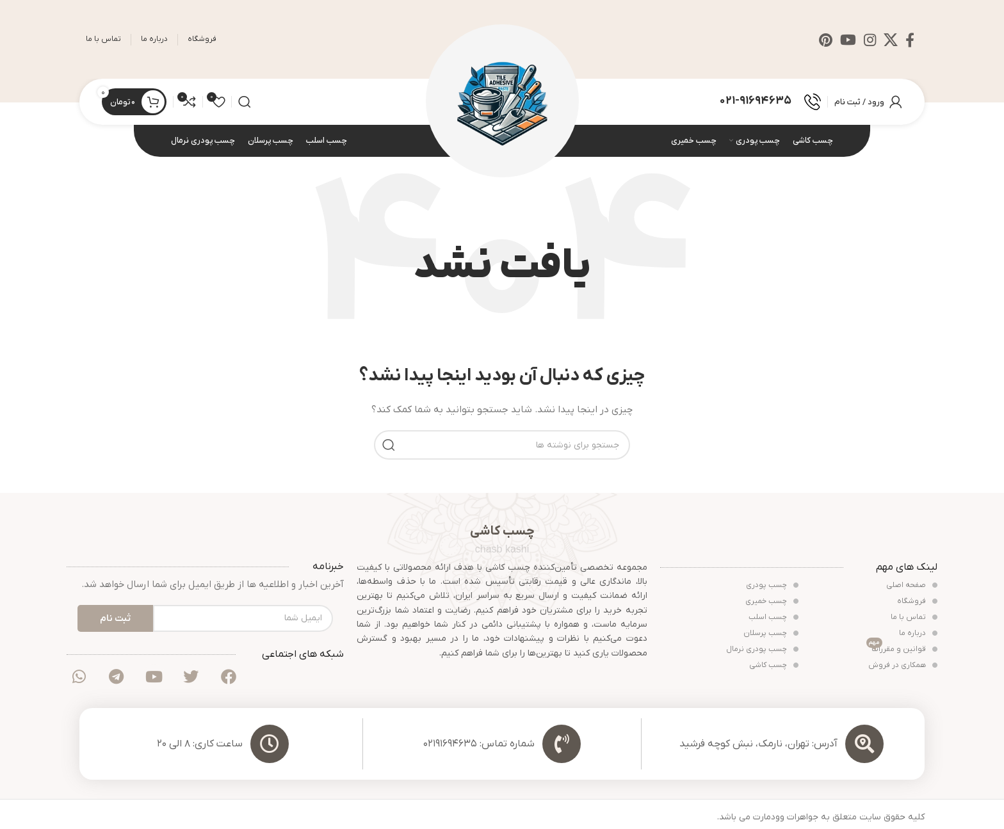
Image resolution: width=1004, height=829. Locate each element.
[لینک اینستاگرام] (870, 40)
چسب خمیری (771, 602)
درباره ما (918, 634)
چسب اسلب (773, 618)
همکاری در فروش (902, 666)
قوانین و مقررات (901, 648)
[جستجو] (244, 102)
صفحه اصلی (911, 586)
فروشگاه (917, 602)
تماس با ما (914, 618)
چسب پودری (772, 586)
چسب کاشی (773, 666)
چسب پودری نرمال (762, 650)
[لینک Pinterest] (825, 40)
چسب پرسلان (770, 634)
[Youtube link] (848, 40)
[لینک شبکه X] (891, 40)
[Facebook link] (910, 40)
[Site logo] (502, 101)
